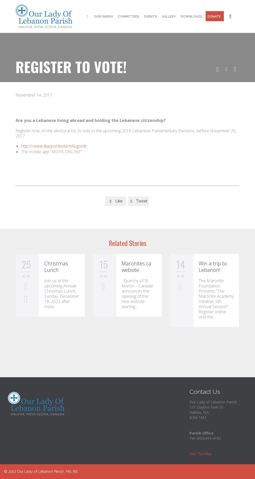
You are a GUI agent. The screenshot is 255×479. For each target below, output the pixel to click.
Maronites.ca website (136, 266)
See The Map (201, 454)
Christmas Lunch (56, 266)
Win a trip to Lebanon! (213, 266)
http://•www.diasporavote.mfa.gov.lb (54, 146)
